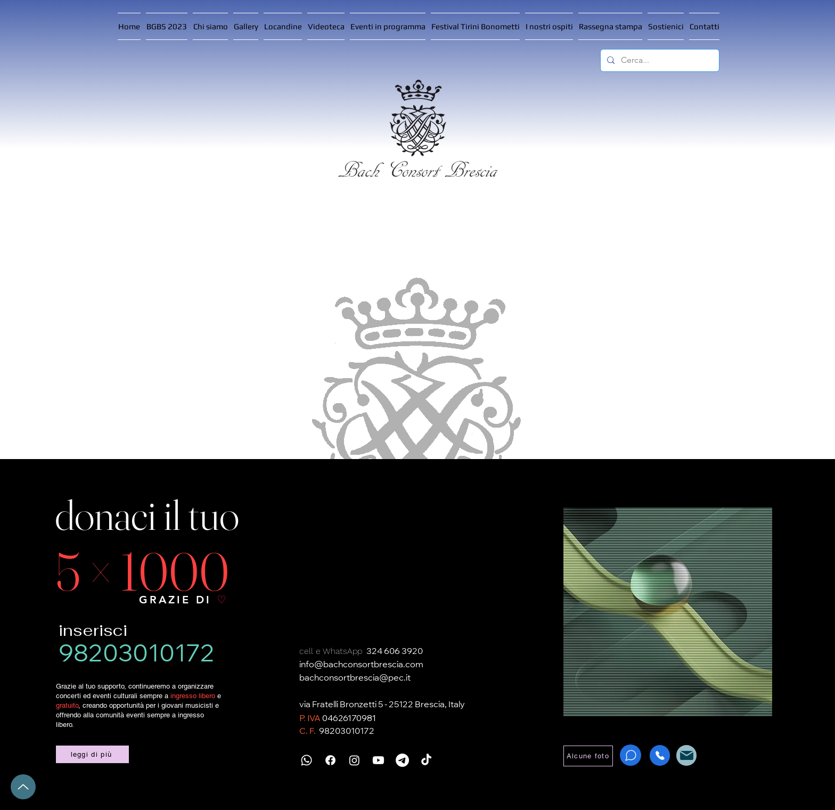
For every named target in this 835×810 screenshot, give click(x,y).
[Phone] (660, 755)
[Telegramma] (402, 760)
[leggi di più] (92, 754)
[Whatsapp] (306, 760)
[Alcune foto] (588, 756)
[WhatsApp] (630, 755)
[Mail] (686, 755)
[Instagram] (354, 760)
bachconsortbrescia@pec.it (355, 678)
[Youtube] (378, 760)
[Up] (23, 786)
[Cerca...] (659, 60)
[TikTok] (426, 760)
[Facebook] (330, 760)
